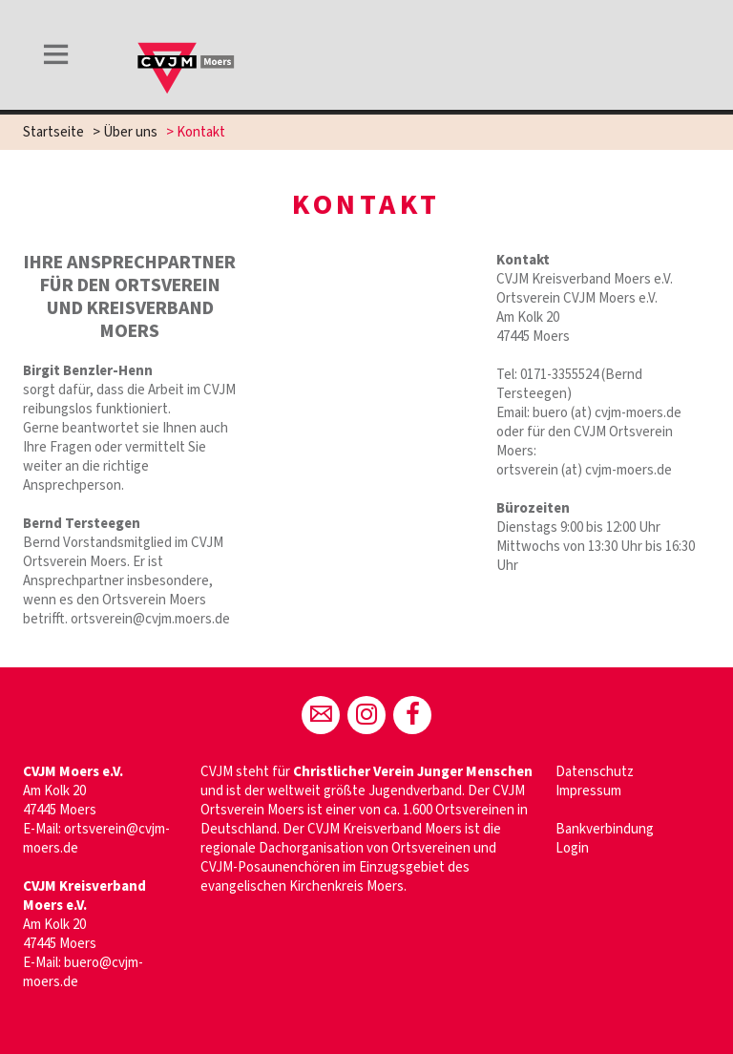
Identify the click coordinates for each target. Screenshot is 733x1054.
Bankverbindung (604, 829)
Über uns (130, 132)
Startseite (53, 132)
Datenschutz (594, 772)
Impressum (588, 791)
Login (572, 848)
